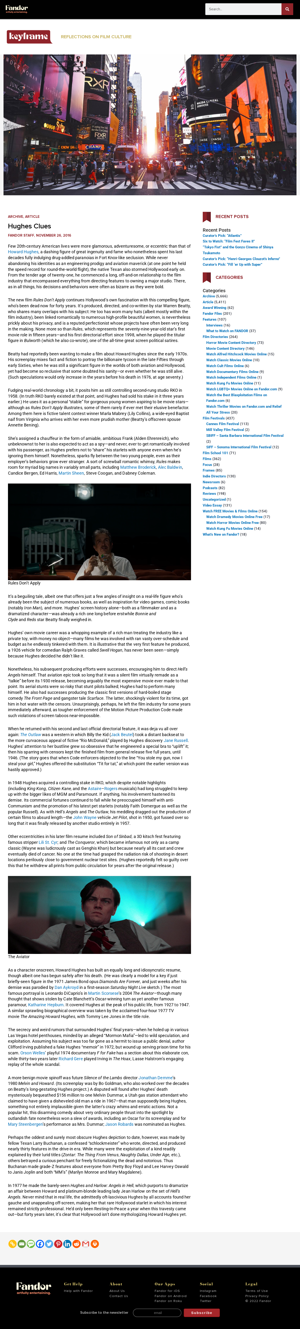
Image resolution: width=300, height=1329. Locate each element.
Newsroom (211, 482)
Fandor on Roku (168, 1301)
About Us (117, 1291)
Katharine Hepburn (46, 1004)
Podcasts (210, 488)
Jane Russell (176, 740)
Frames (209, 470)
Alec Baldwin (170, 467)
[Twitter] (49, 1244)
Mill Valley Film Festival (225, 430)
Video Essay (212, 505)
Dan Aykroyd (67, 987)
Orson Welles (32, 1052)
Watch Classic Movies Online (229, 360)
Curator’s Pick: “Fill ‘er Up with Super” (232, 264)
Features (210, 319)
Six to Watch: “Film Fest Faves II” (229, 241)
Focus (207, 465)
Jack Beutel (122, 734)
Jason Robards (119, 1124)
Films (207, 459)
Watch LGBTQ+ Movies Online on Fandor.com (241, 389)
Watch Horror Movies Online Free (232, 523)
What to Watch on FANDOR (227, 331)
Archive (15, 217)
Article (32, 217)
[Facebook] (40, 1244)
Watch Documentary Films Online (232, 372)
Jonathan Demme (155, 1077)
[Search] (287, 9)
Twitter (206, 1301)
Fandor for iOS (167, 1291)
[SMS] (31, 1244)
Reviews (209, 494)
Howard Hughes (23, 251)
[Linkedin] (67, 1244)
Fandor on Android (171, 1296)
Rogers (111, 788)
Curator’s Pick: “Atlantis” (222, 236)
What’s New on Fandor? (221, 534)
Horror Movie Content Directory (231, 343)
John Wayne (85, 817)
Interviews (214, 325)
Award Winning (214, 308)
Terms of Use (256, 1291)
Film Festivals (214, 418)
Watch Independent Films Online (231, 377)
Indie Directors (214, 476)
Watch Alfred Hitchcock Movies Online (236, 354)
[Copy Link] (12, 1244)
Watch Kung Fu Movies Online (229, 383)
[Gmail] (86, 1244)
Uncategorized (214, 499)
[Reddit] (76, 1244)
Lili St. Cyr (48, 842)
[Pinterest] (58, 1244)
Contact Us (118, 1296)
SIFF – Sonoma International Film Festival (238, 447)
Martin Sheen (71, 473)
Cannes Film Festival (222, 424)
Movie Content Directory (225, 348)
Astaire (94, 788)
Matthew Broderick (138, 467)
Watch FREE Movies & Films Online (230, 511)
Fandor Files (212, 313)
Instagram (208, 1291)
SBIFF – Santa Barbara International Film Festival (245, 436)
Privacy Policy (257, 1296)
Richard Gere (71, 1058)
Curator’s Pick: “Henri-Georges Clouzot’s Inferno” (241, 259)
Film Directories (215, 337)
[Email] (22, 1244)
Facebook (208, 1296)
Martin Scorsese (103, 993)
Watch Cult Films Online (225, 366)
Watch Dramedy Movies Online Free (234, 517)
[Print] (95, 1244)
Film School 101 (215, 453)
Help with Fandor (78, 1291)
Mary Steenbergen (25, 1124)
